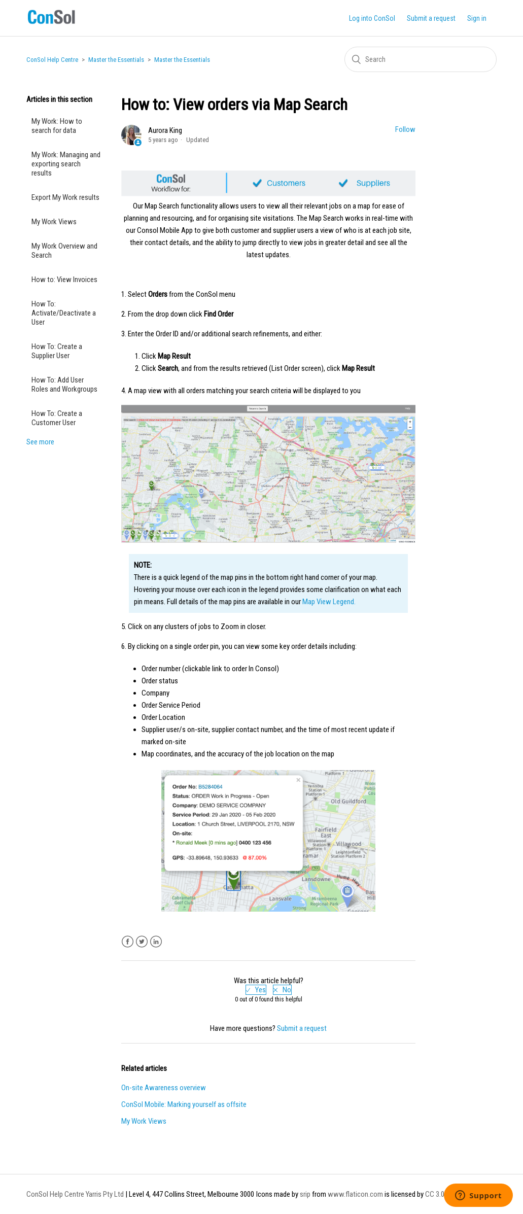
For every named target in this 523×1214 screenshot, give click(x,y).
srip (305, 1194)
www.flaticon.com (355, 1194)
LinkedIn (156, 941)
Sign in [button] (476, 18)
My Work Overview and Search (64, 250)
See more (40, 441)
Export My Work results (65, 197)
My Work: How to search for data (56, 126)
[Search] (420, 59)
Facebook (127, 941)
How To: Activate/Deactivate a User (63, 313)
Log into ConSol (372, 18)
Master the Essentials (116, 59)
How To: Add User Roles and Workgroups (64, 384)
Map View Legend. (329, 601)
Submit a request (431, 18)
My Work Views (54, 221)
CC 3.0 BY (439, 1194)
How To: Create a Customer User (56, 418)
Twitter (141, 941)
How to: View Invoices (64, 279)
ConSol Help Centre (52, 59)
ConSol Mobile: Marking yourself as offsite (184, 1104)
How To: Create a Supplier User (56, 351)
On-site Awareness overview (163, 1087)
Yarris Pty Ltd (105, 1194)
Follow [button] (405, 129)
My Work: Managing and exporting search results (65, 164)
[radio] (256, 990)
